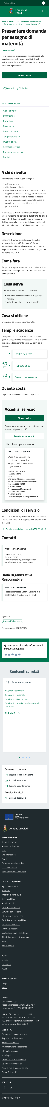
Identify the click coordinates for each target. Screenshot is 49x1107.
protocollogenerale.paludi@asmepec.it (22, 1020)
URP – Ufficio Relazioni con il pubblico (18, 1014)
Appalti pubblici (8, 899)
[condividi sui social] (8, 88)
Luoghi (4, 983)
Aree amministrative (10, 846)
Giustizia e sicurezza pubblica (14, 920)
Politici (4, 858)
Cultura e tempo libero (11, 911)
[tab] (19, 757)
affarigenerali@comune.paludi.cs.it (21, 479)
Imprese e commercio (11, 924)
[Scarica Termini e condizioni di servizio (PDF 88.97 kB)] (24, 529)
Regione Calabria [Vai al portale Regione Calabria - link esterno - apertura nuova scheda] (9, 3)
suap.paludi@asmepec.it (21, 489)
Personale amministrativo (13, 863)
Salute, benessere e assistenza (15, 932)
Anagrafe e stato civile (11, 894)
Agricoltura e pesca (10, 886)
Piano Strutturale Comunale (14, 871)
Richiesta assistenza (10, 1042)
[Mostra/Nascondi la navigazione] (3, 11)
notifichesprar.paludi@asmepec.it (24, 496)
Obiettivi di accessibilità (12, 1063)
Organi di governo (9, 842)
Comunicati (6, 964)
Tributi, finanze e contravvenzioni (16, 937)
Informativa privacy (10, 1050)
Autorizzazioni (8, 903)
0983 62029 (20, 471)
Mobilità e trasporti (10, 928)
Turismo (5, 941)
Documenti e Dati (9, 867)
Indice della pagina (24, 103)
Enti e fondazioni (9, 854)
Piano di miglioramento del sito (15, 1067)
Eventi (4, 987)
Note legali (6, 1055)
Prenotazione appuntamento (14, 1034)
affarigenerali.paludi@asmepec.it (24, 481)
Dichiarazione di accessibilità (14, 1059)
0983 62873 (16, 474)
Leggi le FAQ (7, 1029)
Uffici (4, 850)
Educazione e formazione (12, 916)
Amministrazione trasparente (14, 1046)
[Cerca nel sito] (42, 11)
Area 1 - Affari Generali (19, 451)
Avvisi (4, 968)
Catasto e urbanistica (11, 907)
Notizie (5, 960)
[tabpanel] (24, 716)
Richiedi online (24, 418)
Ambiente (6, 890)
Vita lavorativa (8, 945)
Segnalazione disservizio (12, 1038)
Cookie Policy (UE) (9, 1072)
